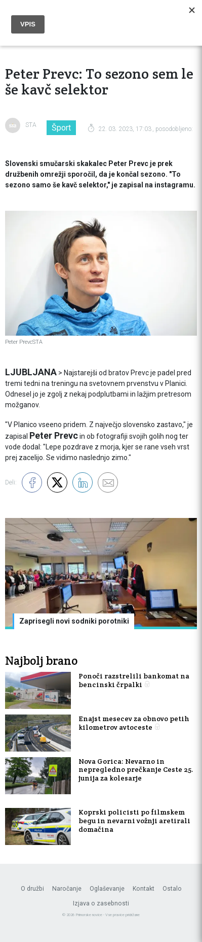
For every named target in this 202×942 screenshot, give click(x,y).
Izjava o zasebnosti (101, 903)
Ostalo (172, 888)
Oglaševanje (107, 888)
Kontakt (143, 888)
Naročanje (67, 888)
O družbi (32, 888)
